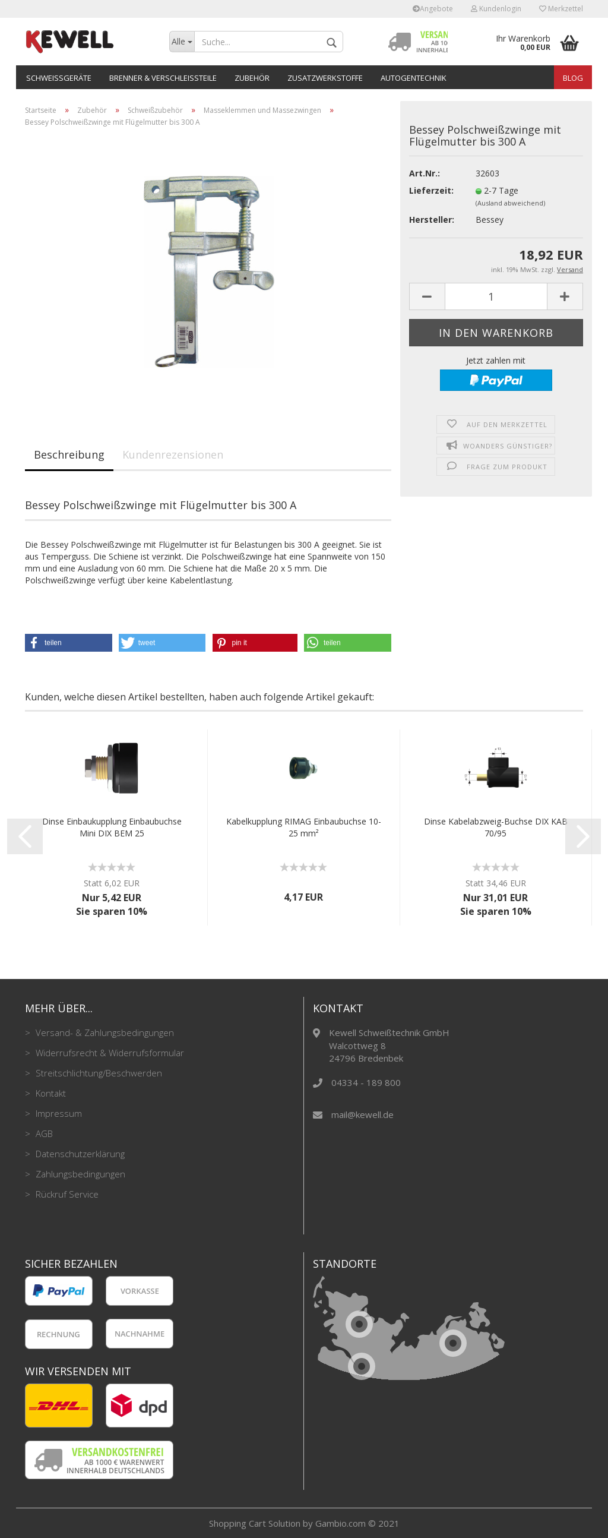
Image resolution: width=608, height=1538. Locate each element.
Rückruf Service (66, 1194)
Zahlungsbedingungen (79, 1174)
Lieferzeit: (431, 190)
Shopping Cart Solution (254, 1523)
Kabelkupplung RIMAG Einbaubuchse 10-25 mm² (303, 827)
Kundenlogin (496, 9)
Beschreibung (69, 454)
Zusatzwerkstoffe (325, 77)
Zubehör (252, 77)
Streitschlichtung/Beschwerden (97, 1073)
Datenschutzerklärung (79, 1154)
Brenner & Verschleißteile (163, 77)
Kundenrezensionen (172, 454)
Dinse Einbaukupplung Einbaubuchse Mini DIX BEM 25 (112, 827)
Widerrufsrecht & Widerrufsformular (108, 1053)
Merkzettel (561, 9)
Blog (573, 77)
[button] (68, 643)
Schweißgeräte (58, 77)
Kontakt (49, 1093)
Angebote (433, 9)
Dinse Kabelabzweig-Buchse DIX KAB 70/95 (496, 827)
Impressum (57, 1113)
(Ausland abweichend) (510, 202)
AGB (43, 1133)
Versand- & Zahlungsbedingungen (103, 1032)
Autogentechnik (413, 77)
